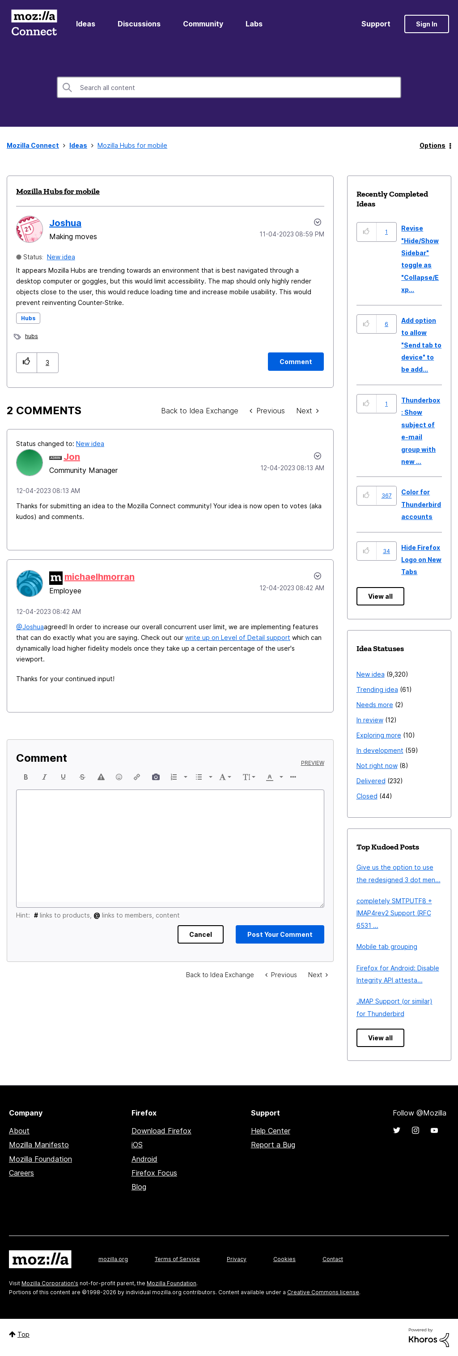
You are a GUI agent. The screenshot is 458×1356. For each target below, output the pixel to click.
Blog (138, 1186)
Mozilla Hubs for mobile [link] (132, 145)
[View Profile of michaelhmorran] (99, 576)
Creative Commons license (323, 1292)
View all (380, 596)
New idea (61, 257)
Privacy (236, 1259)
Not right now (377, 765)
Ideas (85, 23)
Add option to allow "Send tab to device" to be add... (421, 345)
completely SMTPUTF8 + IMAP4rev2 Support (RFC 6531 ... (394, 913)
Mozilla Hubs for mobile (58, 191)
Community (203, 23)
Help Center (270, 1130)
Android (144, 1158)
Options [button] (432, 145)
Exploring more (378, 735)
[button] (26, 362)
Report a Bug (273, 1144)
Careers (21, 1172)
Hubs (28, 318)
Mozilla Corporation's (49, 1283)
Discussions (139, 23)
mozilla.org (113, 1259)
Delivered (371, 781)
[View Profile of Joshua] (65, 223)
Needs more (374, 704)
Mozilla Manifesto (39, 1144)
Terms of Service (177, 1259)
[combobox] (229, 87)
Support (375, 23)
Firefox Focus (154, 1172)
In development (379, 750)
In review (369, 720)
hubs (31, 336)
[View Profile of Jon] (72, 456)
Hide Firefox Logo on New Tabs (421, 560)
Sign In (426, 24)
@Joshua (30, 627)
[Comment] (296, 361)
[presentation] (26, 777)
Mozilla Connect (34, 24)
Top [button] (23, 1334)
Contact (332, 1259)
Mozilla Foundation (40, 1158)
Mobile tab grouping (386, 946)
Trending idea (377, 689)
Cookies (284, 1259)
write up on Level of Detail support (237, 637)
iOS (137, 1144)
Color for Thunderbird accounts (421, 504)
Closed (366, 796)
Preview (312, 763)
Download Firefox (161, 1130)
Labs (254, 23)
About (19, 1130)
